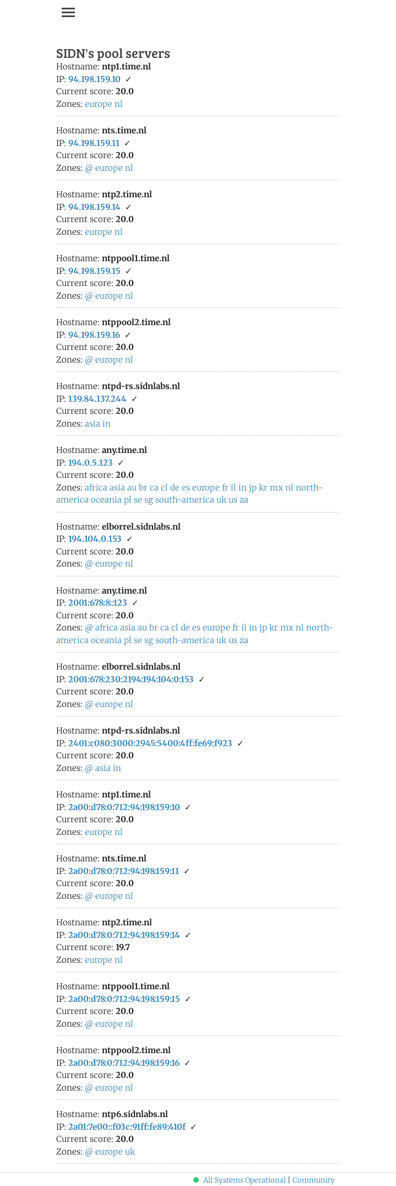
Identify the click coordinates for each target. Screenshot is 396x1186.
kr (263, 487)
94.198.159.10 (94, 79)
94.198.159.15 (94, 271)
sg (148, 499)
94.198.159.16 (94, 335)
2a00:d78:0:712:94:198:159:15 (124, 999)
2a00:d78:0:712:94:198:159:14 (124, 935)
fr (225, 487)
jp (253, 487)
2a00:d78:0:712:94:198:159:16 (124, 1063)
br (143, 487)
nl (119, 104)
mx (276, 487)
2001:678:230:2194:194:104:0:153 (131, 679)
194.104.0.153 (95, 538)
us (233, 499)
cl (164, 487)
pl (128, 499)
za (244, 499)
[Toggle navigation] (68, 12)
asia (92, 423)
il (233, 487)
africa (96, 487)
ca (154, 487)
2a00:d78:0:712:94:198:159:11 (123, 871)
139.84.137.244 (97, 398)
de (175, 487)
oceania (106, 499)
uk (221, 499)
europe (98, 104)
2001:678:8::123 (97, 602)
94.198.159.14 (94, 207)
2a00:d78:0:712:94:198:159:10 (124, 807)
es (186, 487)
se (138, 499)
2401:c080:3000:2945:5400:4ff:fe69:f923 (150, 743)
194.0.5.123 (90, 462)
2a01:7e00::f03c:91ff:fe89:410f (127, 1127)
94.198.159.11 (94, 143)
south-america (184, 499)
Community (313, 1180)
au (132, 487)
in (106, 423)
